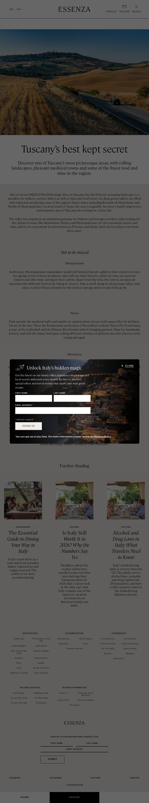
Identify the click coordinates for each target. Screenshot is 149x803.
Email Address (24, 405)
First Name (21, 393)
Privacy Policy (102, 437)
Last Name (59, 393)
